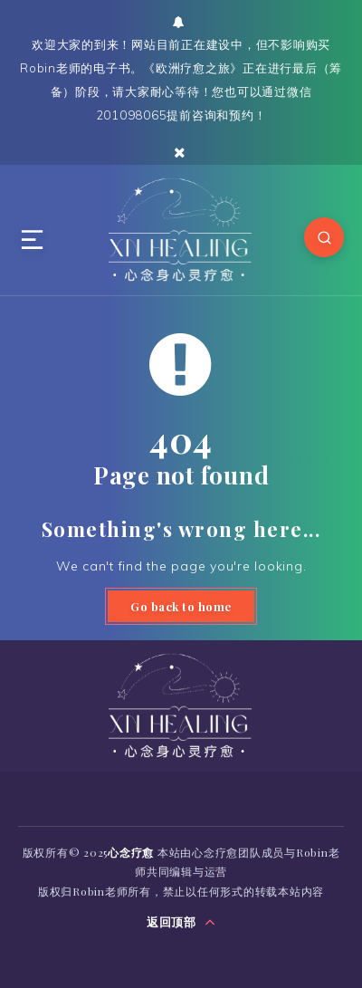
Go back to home (181, 606)
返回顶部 (181, 922)
